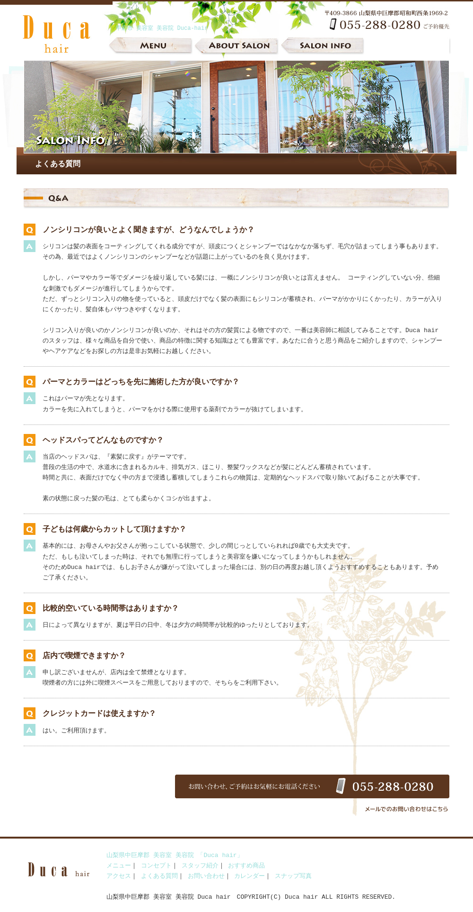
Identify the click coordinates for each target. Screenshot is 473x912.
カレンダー (249, 876)
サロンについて (236, 47)
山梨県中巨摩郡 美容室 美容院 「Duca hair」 (174, 855)
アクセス (118, 876)
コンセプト (156, 866)
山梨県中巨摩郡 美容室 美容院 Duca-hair (66, 47)
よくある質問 (159, 876)
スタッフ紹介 (200, 866)
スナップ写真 (293, 876)
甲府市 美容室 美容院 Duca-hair (162, 28)
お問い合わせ (206, 876)
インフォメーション (321, 47)
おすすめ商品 (246, 866)
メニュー (151, 47)
